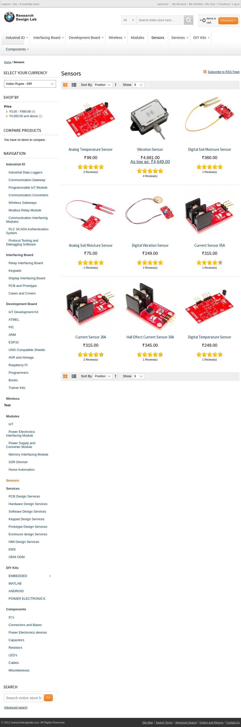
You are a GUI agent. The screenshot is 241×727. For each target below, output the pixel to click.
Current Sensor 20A (90, 337)
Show (127, 85)
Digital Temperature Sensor (209, 337)
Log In (236, 4)
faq (15, 4)
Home (7, 62)
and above (23, 116)
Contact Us (233, 722)
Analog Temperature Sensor (91, 149)
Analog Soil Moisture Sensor (91, 245)
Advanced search (16, 707)
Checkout (223, 4)
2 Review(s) (90, 171)
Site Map (147, 722)
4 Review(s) (150, 176)
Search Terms (164, 722)
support (5, 4)
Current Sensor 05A (209, 245)
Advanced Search (186, 722)
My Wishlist (196, 4)
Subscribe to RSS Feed (223, 72)
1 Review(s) (209, 171)
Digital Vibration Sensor (150, 245)
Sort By (86, 85)
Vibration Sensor (150, 149)
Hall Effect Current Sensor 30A (150, 337)
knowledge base (29, 4)
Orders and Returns (212, 722)
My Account (179, 4)
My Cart (210, 4)
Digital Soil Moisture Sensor (209, 149)
